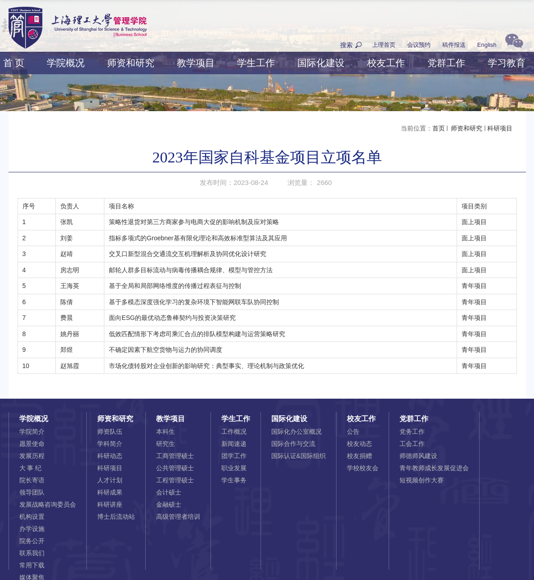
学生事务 (234, 480)
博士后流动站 (116, 516)
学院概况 (66, 63)
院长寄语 (32, 480)
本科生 (165, 431)
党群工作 (446, 63)
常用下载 (32, 565)
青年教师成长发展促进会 (434, 468)
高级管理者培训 (178, 516)
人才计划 (109, 480)
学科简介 (109, 443)
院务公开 (32, 540)
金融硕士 (168, 504)
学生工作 (256, 63)
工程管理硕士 (175, 480)
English (487, 44)
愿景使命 (32, 443)
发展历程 (32, 455)
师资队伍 (109, 431)
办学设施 (32, 528)
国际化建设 (321, 63)
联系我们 (32, 553)
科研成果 (109, 492)
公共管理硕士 (175, 468)
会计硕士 (168, 492)
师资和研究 (130, 63)
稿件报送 (454, 44)
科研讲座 (109, 504)
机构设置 (32, 516)
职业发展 (234, 468)
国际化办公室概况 (296, 431)
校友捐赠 (359, 455)
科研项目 (499, 128)
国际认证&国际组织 (298, 455)
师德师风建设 (418, 455)
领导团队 (32, 492)
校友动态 (359, 443)
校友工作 (386, 63)
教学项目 (196, 63)
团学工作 (234, 455)
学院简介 (32, 431)
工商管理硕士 (175, 455)
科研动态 (109, 455)
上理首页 (383, 44)
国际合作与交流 (293, 443)
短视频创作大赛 (421, 480)
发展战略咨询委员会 (47, 504)
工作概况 (234, 431)
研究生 (165, 443)
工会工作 (412, 443)
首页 (438, 128)
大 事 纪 (30, 468)
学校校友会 (362, 468)
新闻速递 (234, 443)
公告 (353, 431)
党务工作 (412, 431)
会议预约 (419, 44)
